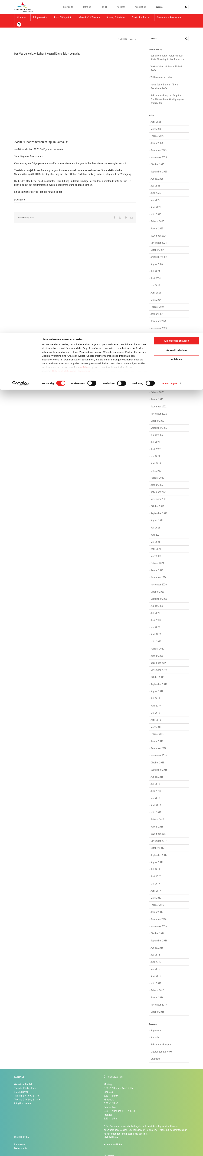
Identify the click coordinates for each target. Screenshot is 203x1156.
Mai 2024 (155, 285)
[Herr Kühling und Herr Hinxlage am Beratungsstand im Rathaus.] (75, 96)
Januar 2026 (157, 143)
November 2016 (159, 926)
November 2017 (159, 840)
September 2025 (159, 171)
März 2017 (156, 897)
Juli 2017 (155, 869)
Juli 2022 (155, 442)
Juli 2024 (155, 271)
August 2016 (157, 947)
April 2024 (156, 292)
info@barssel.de (22, 1103)
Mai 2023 (155, 370)
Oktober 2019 (157, 677)
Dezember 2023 (159, 321)
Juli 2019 (155, 698)
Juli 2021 (155, 527)
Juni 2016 (156, 961)
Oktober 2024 (157, 249)
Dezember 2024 (159, 235)
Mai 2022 (155, 456)
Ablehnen (176, 26)
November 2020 (159, 584)
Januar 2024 (157, 314)
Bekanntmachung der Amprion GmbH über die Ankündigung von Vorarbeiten (167, 99)
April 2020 (156, 634)
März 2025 (156, 214)
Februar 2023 (157, 392)
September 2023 (159, 342)
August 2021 (157, 520)
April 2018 (156, 805)
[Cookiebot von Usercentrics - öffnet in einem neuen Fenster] (20, 50)
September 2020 (159, 598)
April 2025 (156, 207)
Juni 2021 (156, 534)
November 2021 (159, 499)
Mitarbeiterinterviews (161, 1051)
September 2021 (159, 513)
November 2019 (159, 670)
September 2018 (159, 769)
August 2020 (157, 605)
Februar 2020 (157, 648)
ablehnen (86, 34)
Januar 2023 (157, 399)
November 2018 (159, 755)
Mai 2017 (155, 883)
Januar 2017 (157, 912)
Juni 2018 (156, 791)
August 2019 (157, 691)
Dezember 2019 (159, 662)
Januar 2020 (157, 655)
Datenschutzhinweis (64, 38)
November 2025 (159, 157)
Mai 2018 (155, 798)
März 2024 (156, 299)
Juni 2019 (156, 705)
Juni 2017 (156, 876)
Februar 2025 (157, 221)
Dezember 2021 (159, 492)
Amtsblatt (155, 1037)
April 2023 (156, 378)
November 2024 (159, 242)
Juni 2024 (156, 278)
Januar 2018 (157, 826)
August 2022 (157, 435)
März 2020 (156, 641)
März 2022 (156, 470)
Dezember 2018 (159, 748)
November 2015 (159, 1004)
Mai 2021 (155, 541)
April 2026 (156, 121)
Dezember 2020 (159, 577)
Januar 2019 (157, 741)
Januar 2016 (157, 997)
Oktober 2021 (157, 506)
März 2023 (156, 385)
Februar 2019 (157, 734)
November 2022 (159, 413)
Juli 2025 (155, 185)
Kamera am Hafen (113, 1144)
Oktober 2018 (157, 762)
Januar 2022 (157, 484)
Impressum (84, 38)
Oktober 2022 (157, 420)
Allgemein (156, 1030)
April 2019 (156, 719)
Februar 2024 (157, 306)
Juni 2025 (156, 192)
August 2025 (157, 178)
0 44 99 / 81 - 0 (31, 1095)
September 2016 (159, 940)
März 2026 (156, 128)
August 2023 (157, 349)
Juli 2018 (155, 783)
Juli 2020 (155, 613)
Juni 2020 (156, 620)
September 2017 (159, 855)
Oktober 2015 (157, 1011)
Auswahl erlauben (176, 17)
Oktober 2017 (157, 848)
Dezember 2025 (159, 150)
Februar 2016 (157, 990)
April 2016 (156, 976)
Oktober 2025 (157, 164)
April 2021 (156, 548)
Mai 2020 (155, 627)
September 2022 (159, 427)
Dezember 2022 (159, 406)
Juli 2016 (155, 954)
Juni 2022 (156, 449)
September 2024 (159, 257)
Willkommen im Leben (162, 77)
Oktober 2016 (157, 933)
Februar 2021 (157, 563)
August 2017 (157, 862)
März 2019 (156, 726)
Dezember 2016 (159, 919)
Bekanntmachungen (161, 1044)
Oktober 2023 (157, 335)
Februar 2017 (157, 904)
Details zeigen (169, 50)
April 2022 (156, 463)
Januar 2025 (157, 228)
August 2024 (157, 264)
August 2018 (157, 776)
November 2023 (159, 328)
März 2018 (156, 812)
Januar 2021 (157, 570)
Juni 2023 (156, 363)
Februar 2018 (157, 819)
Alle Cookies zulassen (176, 7)
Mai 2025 (155, 200)
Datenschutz (20, 1148)
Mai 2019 (155, 712)
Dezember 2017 (159, 833)
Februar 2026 (157, 135)
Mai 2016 (155, 969)
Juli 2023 (155, 356)
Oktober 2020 (157, 591)
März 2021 (156, 556)
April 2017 (156, 890)
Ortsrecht (155, 1058)
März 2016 (156, 983)
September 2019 (159, 684)
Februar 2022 (157, 477)
